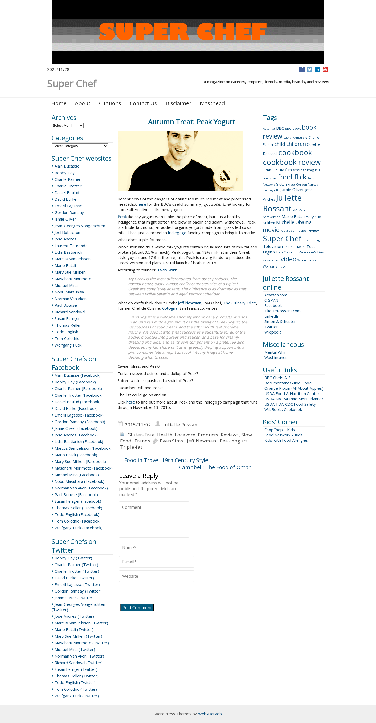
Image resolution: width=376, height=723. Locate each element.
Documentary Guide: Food (288, 382)
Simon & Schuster (280, 321)
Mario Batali (65, 265)
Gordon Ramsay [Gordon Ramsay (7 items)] (307, 184)
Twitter (271, 326)
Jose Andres (66, 239)
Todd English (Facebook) (77, 514)
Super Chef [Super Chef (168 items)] (282, 238)
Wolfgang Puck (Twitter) (77, 695)
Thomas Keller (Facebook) (78, 507)
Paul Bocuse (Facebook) (76, 494)
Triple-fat (131, 447)
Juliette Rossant (181, 425)
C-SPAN (271, 300)
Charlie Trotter (68, 186)
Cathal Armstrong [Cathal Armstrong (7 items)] (295, 137)
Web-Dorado (210, 713)
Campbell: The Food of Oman (218, 467)
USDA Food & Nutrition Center (291, 393)
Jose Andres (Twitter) (74, 616)
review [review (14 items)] (313, 230)
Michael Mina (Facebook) (77, 474)
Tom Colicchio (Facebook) (78, 521)
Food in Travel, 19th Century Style (163, 460)
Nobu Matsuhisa (69, 292)
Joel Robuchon (67, 232)
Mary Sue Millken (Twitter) (78, 636)
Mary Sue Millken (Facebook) (80, 461)
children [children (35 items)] (296, 144)
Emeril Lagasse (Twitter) (77, 584)
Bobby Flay (65, 172)
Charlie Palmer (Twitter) (76, 564)
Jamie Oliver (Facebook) (76, 428)
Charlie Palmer (68, 179)
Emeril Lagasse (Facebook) (79, 415)
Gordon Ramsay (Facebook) (80, 421)
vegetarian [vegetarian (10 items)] (271, 260)
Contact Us (143, 103)
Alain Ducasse (67, 166)
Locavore (185, 435)
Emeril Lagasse (68, 205)
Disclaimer (178, 103)
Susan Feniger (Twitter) (76, 669)
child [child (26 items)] (280, 144)
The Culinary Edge (239, 302)
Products (208, 435)
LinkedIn (271, 316)
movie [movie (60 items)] (271, 229)
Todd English (66, 331)
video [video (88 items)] (288, 259)
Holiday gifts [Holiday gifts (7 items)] (271, 190)
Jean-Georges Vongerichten (80, 225)
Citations (110, 103)
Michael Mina (66, 285)
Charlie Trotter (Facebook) (79, 395)
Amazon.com (275, 294)
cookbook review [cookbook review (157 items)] (292, 162)
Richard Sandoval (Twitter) (79, 662)
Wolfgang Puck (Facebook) (78, 527)
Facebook (273, 305)
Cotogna (169, 308)
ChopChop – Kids (279, 429)
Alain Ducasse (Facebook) (78, 375)
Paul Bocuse (66, 305)
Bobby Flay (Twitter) (73, 557)
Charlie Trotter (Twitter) (77, 571)
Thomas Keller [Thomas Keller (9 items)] (295, 246)
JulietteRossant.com (282, 310)
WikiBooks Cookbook (283, 409)
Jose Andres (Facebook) (76, 434)
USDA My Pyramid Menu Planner (293, 398)
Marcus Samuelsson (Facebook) (83, 448)
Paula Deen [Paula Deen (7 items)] (288, 231)
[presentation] (159, 593)
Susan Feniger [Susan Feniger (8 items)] (313, 240)
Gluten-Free (141, 435)
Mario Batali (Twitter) (74, 629)
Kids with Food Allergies (286, 440)
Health (164, 435)
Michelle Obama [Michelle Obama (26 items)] (294, 222)
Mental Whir (275, 352)
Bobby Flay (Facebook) (75, 381)
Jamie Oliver (65, 219)
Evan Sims (171, 441)
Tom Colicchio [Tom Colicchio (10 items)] (287, 252)
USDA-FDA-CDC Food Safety (290, 404)
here (142, 204)
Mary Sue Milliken (70, 272)
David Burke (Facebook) (76, 408)
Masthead (212, 103)
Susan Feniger (67, 318)
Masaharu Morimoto (73, 278)
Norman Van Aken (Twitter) (79, 656)
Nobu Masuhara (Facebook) (79, 481)
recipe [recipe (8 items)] (302, 231)
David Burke (66, 199)
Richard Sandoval (70, 311)
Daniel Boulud (67, 192)
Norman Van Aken (71, 298)
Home (58, 103)
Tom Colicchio (67, 338)
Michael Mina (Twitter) (75, 649)
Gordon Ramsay (69, 212)
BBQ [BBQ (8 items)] (288, 128)
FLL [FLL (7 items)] (321, 170)
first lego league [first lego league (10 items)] (305, 170)
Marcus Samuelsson (73, 258)
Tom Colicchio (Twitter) (76, 689)
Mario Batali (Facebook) (76, 454)
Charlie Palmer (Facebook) (78, 388)
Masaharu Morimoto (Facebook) (84, 468)
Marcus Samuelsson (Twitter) (81, 622)
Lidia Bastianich (68, 252)
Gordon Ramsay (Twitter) (78, 591)
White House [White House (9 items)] (306, 260)
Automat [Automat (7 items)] (269, 128)
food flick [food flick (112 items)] (292, 176)
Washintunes (276, 357)
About (83, 103)
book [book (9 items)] (297, 128)
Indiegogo (177, 232)
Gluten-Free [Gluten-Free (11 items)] (285, 184)
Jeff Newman (201, 441)
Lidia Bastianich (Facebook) (79, 441)
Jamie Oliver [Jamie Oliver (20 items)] (292, 189)
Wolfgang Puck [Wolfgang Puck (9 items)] (274, 266)
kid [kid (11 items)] (295, 210)
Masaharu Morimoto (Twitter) (82, 642)
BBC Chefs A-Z (277, 377)
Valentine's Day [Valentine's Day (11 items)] (311, 252)
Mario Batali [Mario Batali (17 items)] (293, 216)
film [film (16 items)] (288, 169)
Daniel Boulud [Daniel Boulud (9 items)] (273, 170)
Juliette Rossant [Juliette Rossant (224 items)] (282, 203)
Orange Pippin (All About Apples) (293, 388)
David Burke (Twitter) (74, 577)
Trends (142, 441)
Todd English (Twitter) (75, 682)
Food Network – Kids (283, 434)
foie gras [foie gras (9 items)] (270, 178)
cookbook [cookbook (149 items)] (295, 152)
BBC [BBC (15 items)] (280, 128)
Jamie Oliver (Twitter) (74, 597)
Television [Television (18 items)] (273, 246)
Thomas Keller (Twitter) (77, 675)
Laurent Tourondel (71, 245)
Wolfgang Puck (68, 345)
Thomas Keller (68, 325)
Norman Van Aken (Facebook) (81, 487)
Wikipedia (272, 332)
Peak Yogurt (233, 441)
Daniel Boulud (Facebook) (77, 401)
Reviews (230, 435)
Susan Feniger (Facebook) (78, 501)
